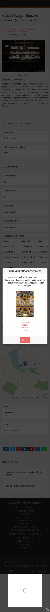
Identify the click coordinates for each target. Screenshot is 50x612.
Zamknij (25, 340)
